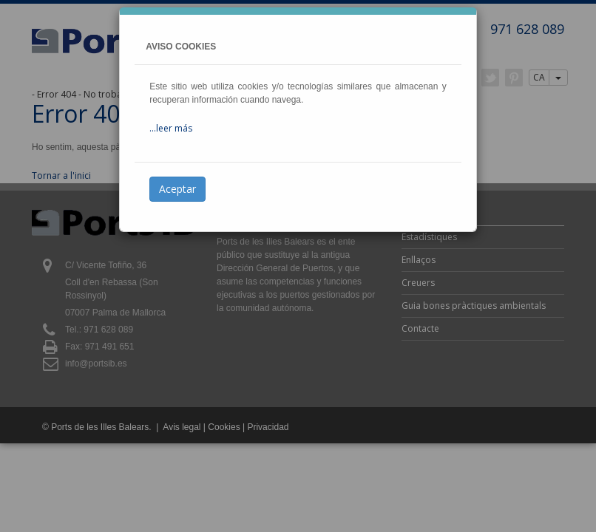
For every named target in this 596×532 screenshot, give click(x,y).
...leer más (170, 128)
